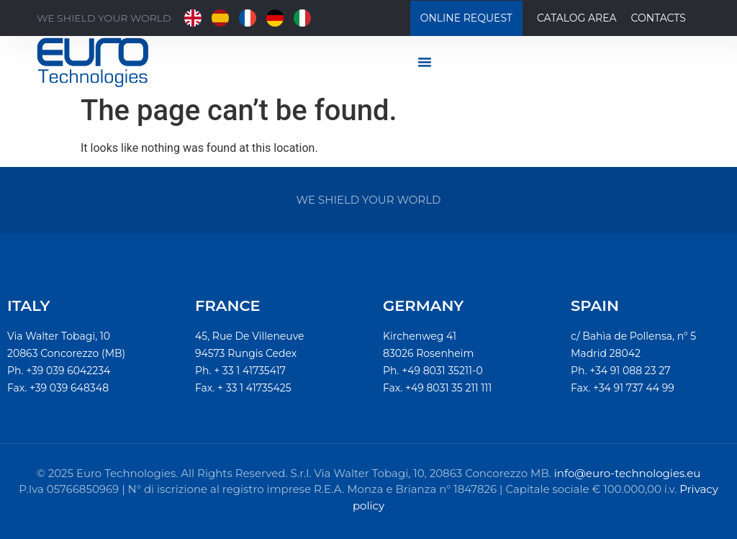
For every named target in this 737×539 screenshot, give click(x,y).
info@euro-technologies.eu (627, 473)
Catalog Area (577, 18)
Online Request (466, 18)
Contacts (658, 18)
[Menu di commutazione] (424, 62)
